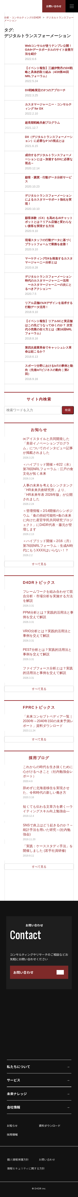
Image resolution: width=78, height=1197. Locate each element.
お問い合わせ (53, 6)
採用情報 (12, 1134)
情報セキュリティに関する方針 (26, 1168)
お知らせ (12, 1125)
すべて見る (39, 564)
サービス (13, 1080)
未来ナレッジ (17, 1093)
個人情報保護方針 (18, 1159)
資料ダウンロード (50, 1125)
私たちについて (18, 1066)
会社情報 (13, 1107)
